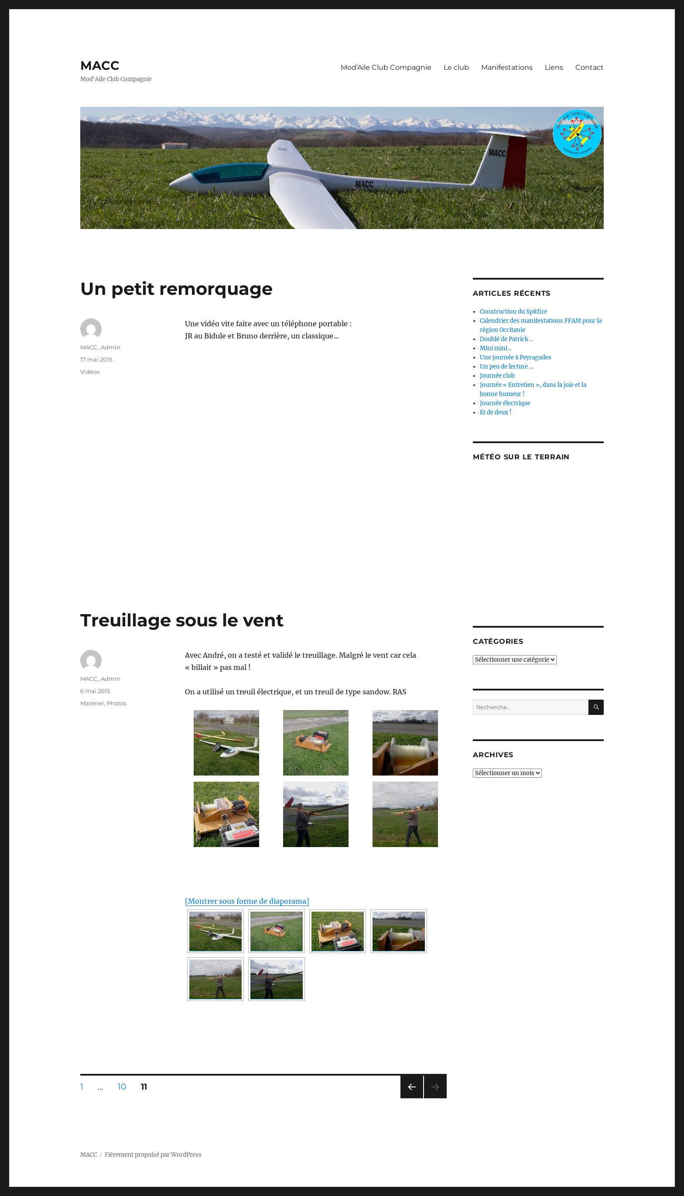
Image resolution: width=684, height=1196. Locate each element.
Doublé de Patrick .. (506, 339)
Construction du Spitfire (513, 311)
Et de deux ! (496, 412)
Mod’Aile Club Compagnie (386, 67)
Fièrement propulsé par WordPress (153, 1154)
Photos (116, 703)
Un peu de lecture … (507, 366)
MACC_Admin (100, 347)
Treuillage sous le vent (182, 620)
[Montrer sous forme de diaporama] (247, 901)
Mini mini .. (495, 348)
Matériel (92, 703)
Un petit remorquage (176, 288)
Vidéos (89, 371)
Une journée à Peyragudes (515, 357)
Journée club (497, 375)
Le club (456, 67)
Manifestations (507, 67)
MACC (100, 65)
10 (125, 1086)
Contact (589, 67)
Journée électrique (505, 403)
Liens (554, 67)
